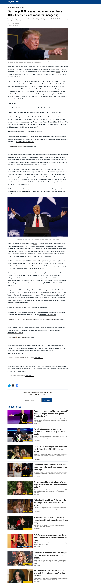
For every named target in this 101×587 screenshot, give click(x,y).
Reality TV (73, 2)
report (20, 81)
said (25, 261)
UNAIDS (45, 169)
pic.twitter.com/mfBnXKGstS (25, 141)
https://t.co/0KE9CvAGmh (47, 314)
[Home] (13, 2)
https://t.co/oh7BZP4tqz (15, 332)
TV (79, 2)
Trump (58, 71)
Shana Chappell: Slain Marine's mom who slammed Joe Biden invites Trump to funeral (33, 108)
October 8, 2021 (31, 146)
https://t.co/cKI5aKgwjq (15, 353)
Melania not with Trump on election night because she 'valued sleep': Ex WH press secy (34, 112)
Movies (85, 2)
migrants (49, 81)
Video (90, 2)
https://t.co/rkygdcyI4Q (18, 371)
